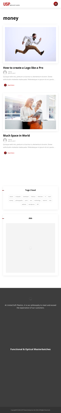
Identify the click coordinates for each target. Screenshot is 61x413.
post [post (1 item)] (26, 200)
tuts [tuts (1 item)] (50, 200)
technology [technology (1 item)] (37, 200)
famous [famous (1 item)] (33, 196)
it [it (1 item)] (45, 196)
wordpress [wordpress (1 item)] (31, 204)
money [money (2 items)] (11, 200)
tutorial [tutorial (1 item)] (45, 200)
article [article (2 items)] (11, 196)
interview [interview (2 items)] (40, 196)
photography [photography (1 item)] (19, 200)
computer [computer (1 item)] (18, 196)
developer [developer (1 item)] (26, 196)
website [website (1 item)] (24, 204)
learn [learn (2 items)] (49, 196)
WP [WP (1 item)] (38, 204)
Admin (10, 71)
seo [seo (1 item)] (31, 200)
